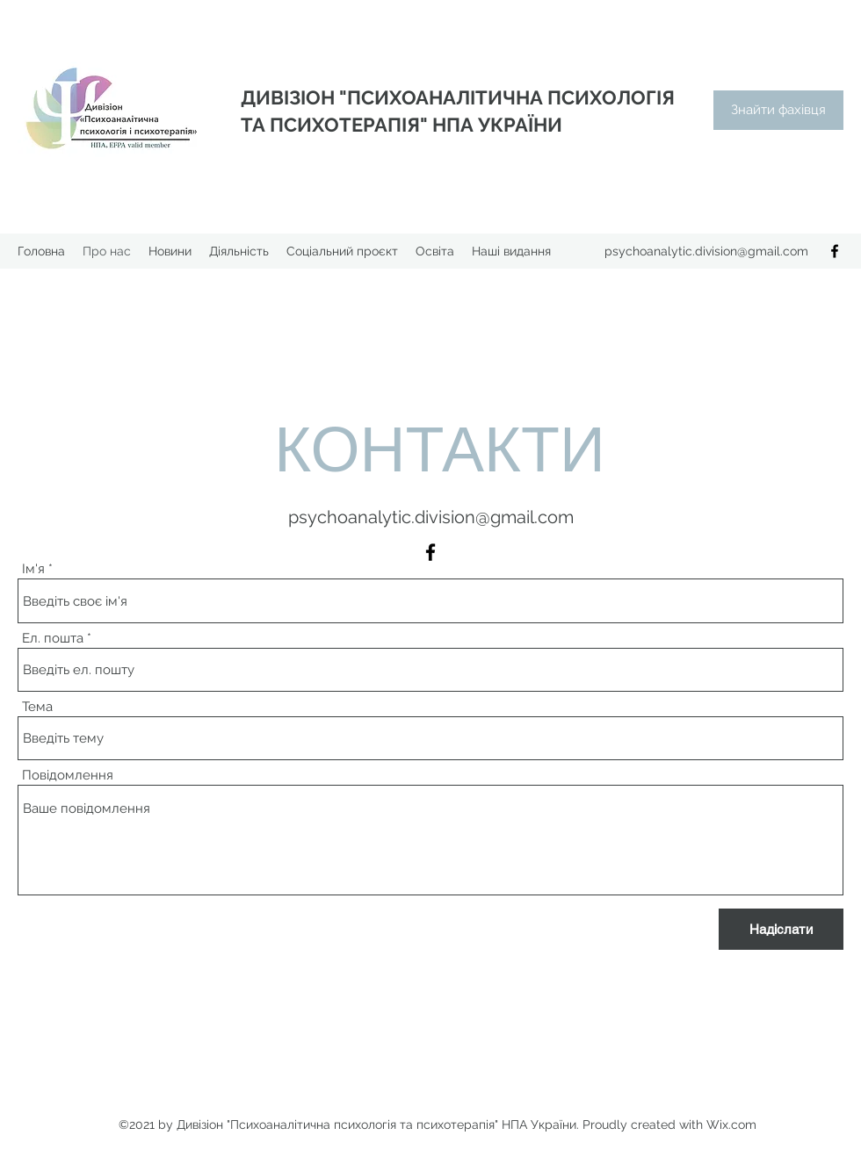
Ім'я (33, 569)
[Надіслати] (781, 929)
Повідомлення (67, 775)
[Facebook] (834, 251)
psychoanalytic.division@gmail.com (706, 251)
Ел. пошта (52, 638)
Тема (37, 707)
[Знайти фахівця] (778, 110)
